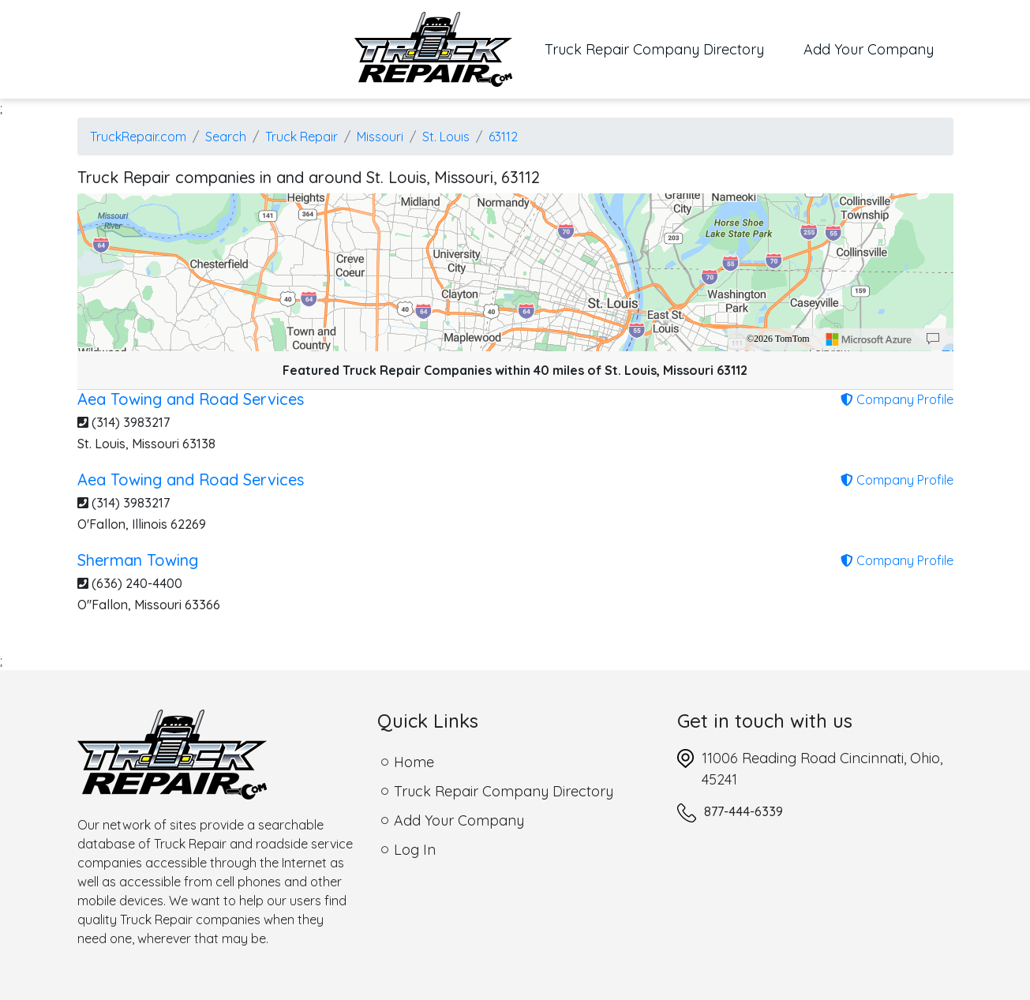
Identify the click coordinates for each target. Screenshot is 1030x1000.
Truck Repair (301, 136)
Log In (415, 850)
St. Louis (446, 136)
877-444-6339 (743, 811)
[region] (515, 272)
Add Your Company (868, 49)
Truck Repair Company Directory (664, 48)
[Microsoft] (869, 339)
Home (414, 762)
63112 (503, 136)
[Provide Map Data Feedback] (933, 339)
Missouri (380, 136)
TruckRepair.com (138, 136)
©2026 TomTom (778, 338)
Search (225, 136)
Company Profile (897, 399)
